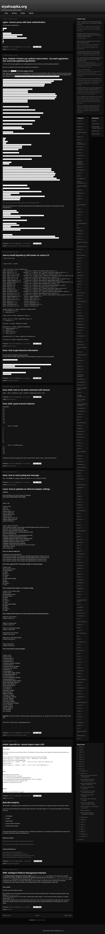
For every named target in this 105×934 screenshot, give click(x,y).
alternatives (80, 411)
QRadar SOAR (81, 246)
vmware (79, 321)
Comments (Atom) (40, 919)
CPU (55, 877)
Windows (79, 193)
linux (17, 245)
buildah (79, 456)
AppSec (79, 330)
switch (79, 691)
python (79, 129)
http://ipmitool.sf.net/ (12, 894)
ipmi (8, 909)
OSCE (79, 239)
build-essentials (81, 451)
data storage (80, 255)
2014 (80, 839)
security (79, 147)
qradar (79, 136)
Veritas (79, 249)
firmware (59, 877)
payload (79, 624)
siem (78, 215)
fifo (78, 522)
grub (78, 536)
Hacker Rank (95, 123)
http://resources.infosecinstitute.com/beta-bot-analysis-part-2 (18, 844)
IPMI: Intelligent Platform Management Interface (24, 872)
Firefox (79, 352)
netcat (78, 594)
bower (14, 346)
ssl (78, 217)
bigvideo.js (9, 346)
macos (79, 173)
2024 (80, 747)
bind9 (78, 196)
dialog (78, 496)
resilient (79, 212)
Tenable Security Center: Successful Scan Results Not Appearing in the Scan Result (88, 52)
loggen (79, 574)
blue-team (80, 437)
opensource (80, 613)
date (78, 490)
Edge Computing (81, 347)
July (81, 822)
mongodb (79, 580)
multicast (79, 588)
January (82, 836)
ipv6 (78, 264)
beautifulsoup (80, 422)
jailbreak (79, 568)
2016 (80, 766)
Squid (78, 392)
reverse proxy (13, 49)
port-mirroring (81, 633)
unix (78, 714)
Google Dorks (81, 354)
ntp (20, 245)
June (81, 824)
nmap (78, 209)
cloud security (81, 467)
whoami (31, 13)
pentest (12, 798)
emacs (79, 507)
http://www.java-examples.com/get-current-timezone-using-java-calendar (21, 202)
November (83, 771)
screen (79, 662)
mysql (78, 281)
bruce (78, 448)
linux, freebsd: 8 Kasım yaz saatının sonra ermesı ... (87, 780)
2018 (80, 761)
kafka (78, 272)
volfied (79, 725)
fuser (78, 528)
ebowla (79, 502)
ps (77, 636)
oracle (78, 158)
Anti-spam (80, 327)
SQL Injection (81, 382)
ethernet (9, 735)
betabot (9, 863)
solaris (79, 673)
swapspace (80, 688)
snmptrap (79, 670)
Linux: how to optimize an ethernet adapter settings (26, 489)
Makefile (79, 366)
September (83, 817)
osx (78, 618)
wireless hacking (81, 731)
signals (79, 668)
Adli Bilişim (80, 178)
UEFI (67, 877)
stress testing (80, 679)
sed (78, 665)
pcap (78, 627)
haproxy (79, 542)
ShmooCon (80, 385)
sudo (78, 313)
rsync (78, 659)
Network (79, 233)
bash (8, 399)
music (78, 278)
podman (79, 295)
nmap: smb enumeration (83, 70)
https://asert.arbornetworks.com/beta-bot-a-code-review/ (17, 857)
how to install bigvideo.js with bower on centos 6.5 (26, 255)
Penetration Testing (80, 375)
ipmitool (79, 562)
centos (79, 458)
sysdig (79, 693)
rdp (78, 644)
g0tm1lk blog (95, 131)
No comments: (27, 46)
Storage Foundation (80, 395)
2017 (80, 764)
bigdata (79, 428)
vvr (78, 728)
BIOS (63, 877)
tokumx (79, 705)
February (83, 834)
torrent (79, 708)
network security (19, 735)
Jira (78, 363)
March (82, 831)
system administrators (37, 878)
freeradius (80, 170)
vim (78, 719)
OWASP (94, 121)
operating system (7, 878)
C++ (78, 339)
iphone (79, 556)
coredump (80, 479)
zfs (78, 228)
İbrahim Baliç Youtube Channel (96, 127)
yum (78, 738)
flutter (78, 525)
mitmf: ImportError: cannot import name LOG (23, 744)
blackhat (79, 434)
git (77, 202)
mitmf (8, 798)
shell (14, 399)
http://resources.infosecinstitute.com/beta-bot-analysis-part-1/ (18, 841)
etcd (78, 516)
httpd (78, 261)
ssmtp (78, 676)
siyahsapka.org (14, 6)
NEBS (78, 372)
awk (78, 419)
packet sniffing (81, 621)
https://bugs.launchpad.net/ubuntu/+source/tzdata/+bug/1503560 (19, 110)
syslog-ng (79, 696)
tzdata (28, 245)
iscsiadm (79, 565)
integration (80, 554)
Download (80, 344)
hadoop (79, 539)
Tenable (79, 149)
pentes (79, 630)
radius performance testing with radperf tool (89, 78)
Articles (23, 13)
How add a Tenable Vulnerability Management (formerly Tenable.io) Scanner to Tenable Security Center (89, 59)
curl (78, 482)
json (78, 269)
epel (78, 513)
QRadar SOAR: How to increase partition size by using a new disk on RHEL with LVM (89, 88)
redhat (11, 380)
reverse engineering (80, 143)
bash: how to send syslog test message (21, 475)
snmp (78, 304)
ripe (78, 653)
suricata (79, 682)
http (78, 548)
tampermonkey (81, 702)
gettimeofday (80, 531)
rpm (78, 656)
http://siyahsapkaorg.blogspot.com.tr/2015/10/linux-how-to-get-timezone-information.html (37, 76)
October (82, 773)
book (78, 440)
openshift (79, 155)
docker (79, 199)
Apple (78, 333)
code (78, 473)
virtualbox (79, 722)
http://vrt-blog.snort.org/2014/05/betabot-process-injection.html (18, 855)
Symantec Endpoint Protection (80, 163)
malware (79, 275)
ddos (78, 493)
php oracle (80, 292)
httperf (79, 551)
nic (78, 597)
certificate (79, 461)
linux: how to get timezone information (20, 350)
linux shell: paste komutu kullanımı (19, 404)
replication (80, 650)
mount (79, 585)
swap (78, 685)
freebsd (9, 245)
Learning (79, 230)
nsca (78, 604)
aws (78, 252)
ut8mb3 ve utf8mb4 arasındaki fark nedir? (88, 106)
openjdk (79, 610)
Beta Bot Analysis (11, 802)
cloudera (79, 470)
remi (78, 647)
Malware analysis (82, 186)
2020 (80, 757)
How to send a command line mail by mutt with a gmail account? (88, 42)
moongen (79, 582)
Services (14, 13)
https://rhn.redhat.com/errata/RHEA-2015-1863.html (16, 106)
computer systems (64, 878)
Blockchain (80, 336)
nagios (79, 591)
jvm (15, 245)
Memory (79, 369)
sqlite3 (79, 307)
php (78, 290)
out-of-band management (51, 878)
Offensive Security (82, 242)
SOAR (79, 190)
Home (6, 13)
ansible (79, 414)
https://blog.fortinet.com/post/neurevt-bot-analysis (15, 853)
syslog (14, 484)
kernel (78, 152)
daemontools (80, 484)
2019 (80, 759)
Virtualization (80, 408)
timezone (24, 245)
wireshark (79, 324)
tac (78, 699)
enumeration (80, 510)
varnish (79, 716)
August (82, 819)
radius (78, 298)
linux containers (81, 204)
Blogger (62, 930)
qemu (78, 639)
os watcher (80, 616)
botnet (12, 863)
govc (78, 533)
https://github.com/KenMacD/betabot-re (13, 852)
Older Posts (68, 915)
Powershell (80, 379)
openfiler (79, 607)
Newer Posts (6, 915)
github (78, 258)
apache (79, 417)
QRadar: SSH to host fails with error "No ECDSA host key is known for (89, 35)
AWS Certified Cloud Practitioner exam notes (89, 97)
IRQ (78, 357)
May (81, 827)
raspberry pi (80, 642)
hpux (78, 545)
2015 (80, 769)
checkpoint (80, 464)
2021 (80, 754)
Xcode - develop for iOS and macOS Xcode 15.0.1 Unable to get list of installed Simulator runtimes (89, 23)
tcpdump (79, 315)
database (79, 487)
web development (82, 223)
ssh (78, 310)
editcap (79, 505)
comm (78, 476)
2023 (80, 749)
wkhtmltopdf (80, 735)
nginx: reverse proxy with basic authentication (24, 22)
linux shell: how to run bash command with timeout (26, 390)
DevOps (79, 341)
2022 (80, 752)
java (12, 245)
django (79, 499)
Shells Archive (96, 134)
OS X (78, 236)
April (81, 829)
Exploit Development (80, 182)
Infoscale (79, 360)
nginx (8, 49)
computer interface (41, 875)
